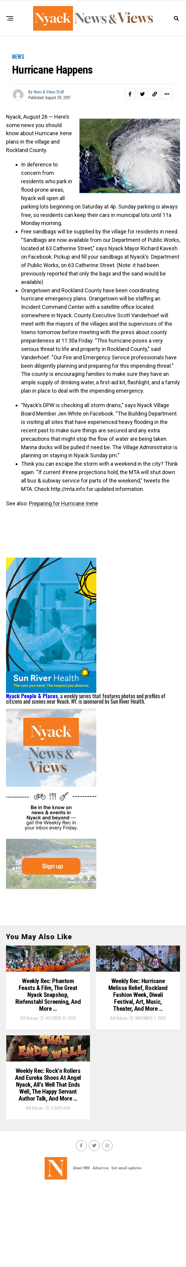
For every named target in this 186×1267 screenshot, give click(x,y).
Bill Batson (29, 1045)
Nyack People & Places (32, 696)
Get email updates (126, 1246)
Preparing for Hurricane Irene (63, 503)
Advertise (100, 1246)
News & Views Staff (49, 91)
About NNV (81, 1246)
